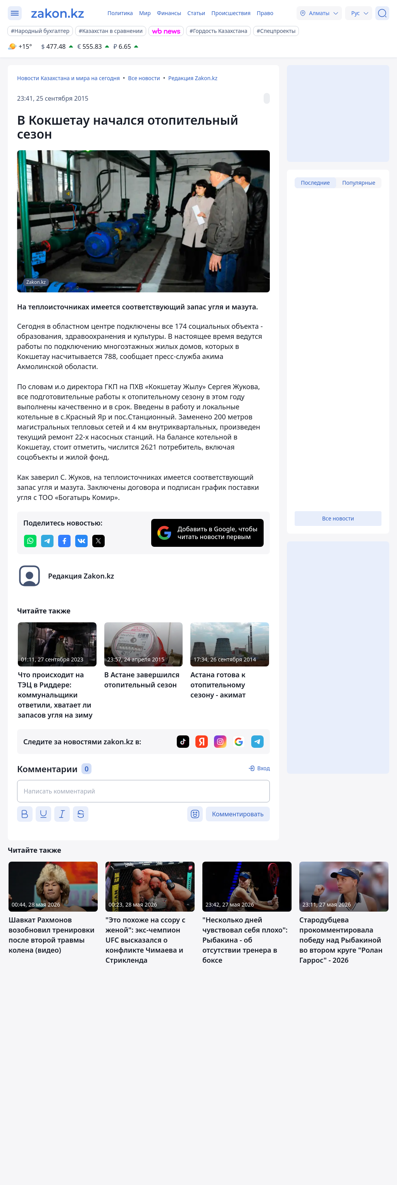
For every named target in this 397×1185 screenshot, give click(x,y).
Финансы (169, 13)
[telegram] (47, 541)
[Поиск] (382, 13)
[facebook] (64, 541)
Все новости (144, 78)
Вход (263, 768)
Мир (145, 13)
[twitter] (98, 541)
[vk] (81, 541)
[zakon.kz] (57, 13)
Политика (120, 13)
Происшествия (230, 13)
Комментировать (238, 814)
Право (265, 13)
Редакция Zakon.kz (192, 78)
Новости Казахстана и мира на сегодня (68, 78)
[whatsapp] (30, 541)
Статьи (196, 13)
